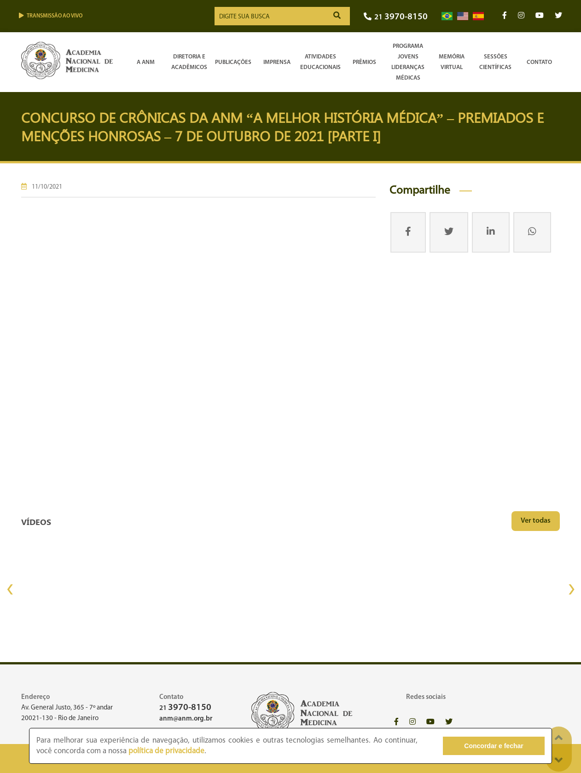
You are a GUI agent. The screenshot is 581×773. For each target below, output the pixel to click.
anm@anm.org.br (185, 718)
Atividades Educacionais (320, 62)
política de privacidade (166, 751)
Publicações (233, 62)
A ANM (146, 62)
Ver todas (536, 521)
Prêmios (364, 62)
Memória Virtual (452, 62)
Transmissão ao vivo (50, 16)
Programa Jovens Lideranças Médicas (407, 62)
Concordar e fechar (493, 746)
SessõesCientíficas (495, 62)
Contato (539, 62)
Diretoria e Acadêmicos (189, 62)
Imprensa (276, 62)
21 (396, 17)
